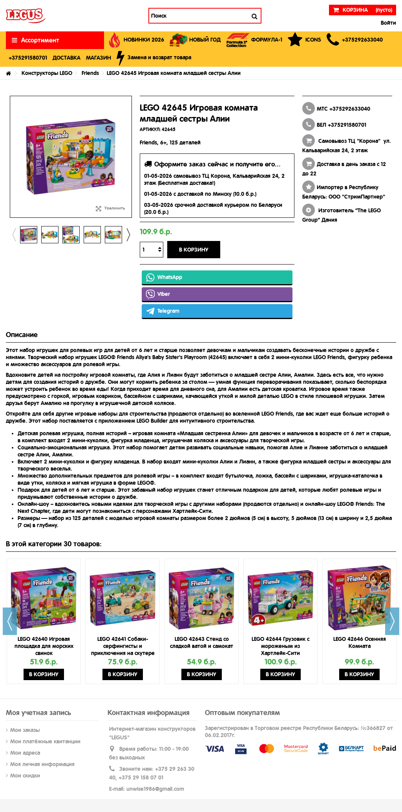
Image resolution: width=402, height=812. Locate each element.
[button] (355, 40)
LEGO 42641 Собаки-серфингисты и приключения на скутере (123, 646)
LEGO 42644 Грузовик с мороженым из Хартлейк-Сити (280, 646)
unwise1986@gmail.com (155, 789)
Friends (90, 73)
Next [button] (128, 235)
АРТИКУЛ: (150, 129)
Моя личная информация (42, 764)
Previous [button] (14, 235)
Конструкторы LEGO (47, 73)
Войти (387, 23)
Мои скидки (25, 775)
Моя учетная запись (38, 712)
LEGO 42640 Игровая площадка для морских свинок (44, 646)
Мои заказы (25, 730)
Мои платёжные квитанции (45, 741)
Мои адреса (25, 753)
